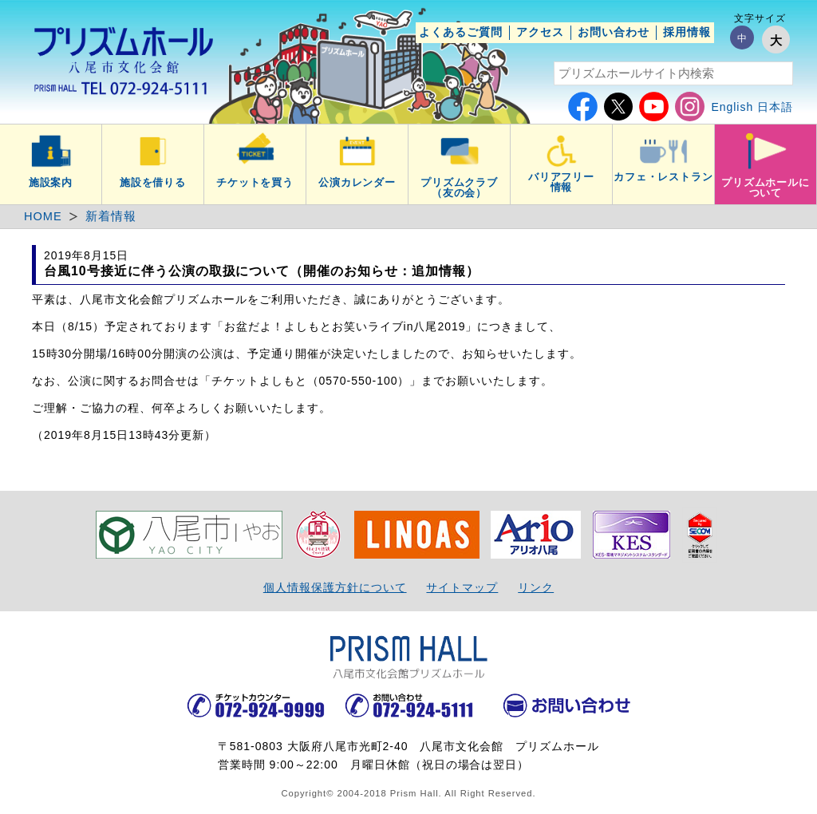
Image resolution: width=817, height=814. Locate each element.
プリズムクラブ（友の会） (459, 188)
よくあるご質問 (461, 32)
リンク (536, 587)
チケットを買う (255, 182)
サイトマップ (462, 587)
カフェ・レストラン (664, 177)
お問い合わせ (613, 32)
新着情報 (110, 216)
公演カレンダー (357, 182)
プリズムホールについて (766, 188)
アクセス (540, 32)
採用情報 (687, 32)
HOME (43, 216)
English (732, 107)
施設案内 (51, 182)
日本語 (775, 107)
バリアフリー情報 (561, 182)
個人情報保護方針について (335, 587)
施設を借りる (153, 182)
